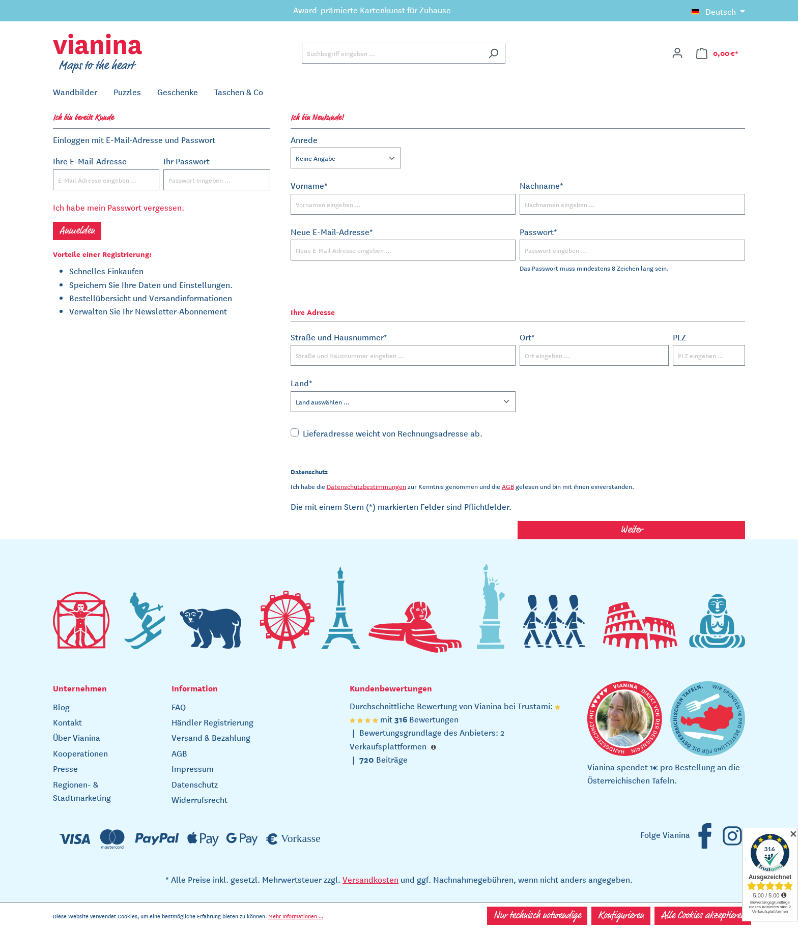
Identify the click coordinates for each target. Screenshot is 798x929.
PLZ (679, 337)
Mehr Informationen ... (295, 915)
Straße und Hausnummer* (339, 337)
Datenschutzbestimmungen (366, 486)
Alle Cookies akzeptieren (703, 916)
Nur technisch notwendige (537, 916)
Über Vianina (76, 737)
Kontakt (67, 722)
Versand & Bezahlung (211, 737)
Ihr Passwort (186, 161)
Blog (61, 707)
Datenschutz (195, 784)
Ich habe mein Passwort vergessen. (118, 207)
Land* (301, 382)
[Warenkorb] (717, 53)
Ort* (527, 337)
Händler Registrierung (212, 722)
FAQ (179, 707)
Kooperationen (80, 753)
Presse (65, 768)
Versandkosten (370, 879)
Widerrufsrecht (199, 799)
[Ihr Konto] (677, 53)
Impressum (193, 768)
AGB (508, 486)
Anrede (304, 139)
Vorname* (309, 185)
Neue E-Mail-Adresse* (332, 231)
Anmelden (77, 231)
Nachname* (541, 185)
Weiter (631, 530)
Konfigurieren (621, 916)
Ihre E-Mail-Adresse (90, 161)
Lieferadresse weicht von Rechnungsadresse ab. (392, 433)
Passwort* (538, 231)
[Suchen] (493, 53)
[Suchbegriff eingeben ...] (392, 53)
